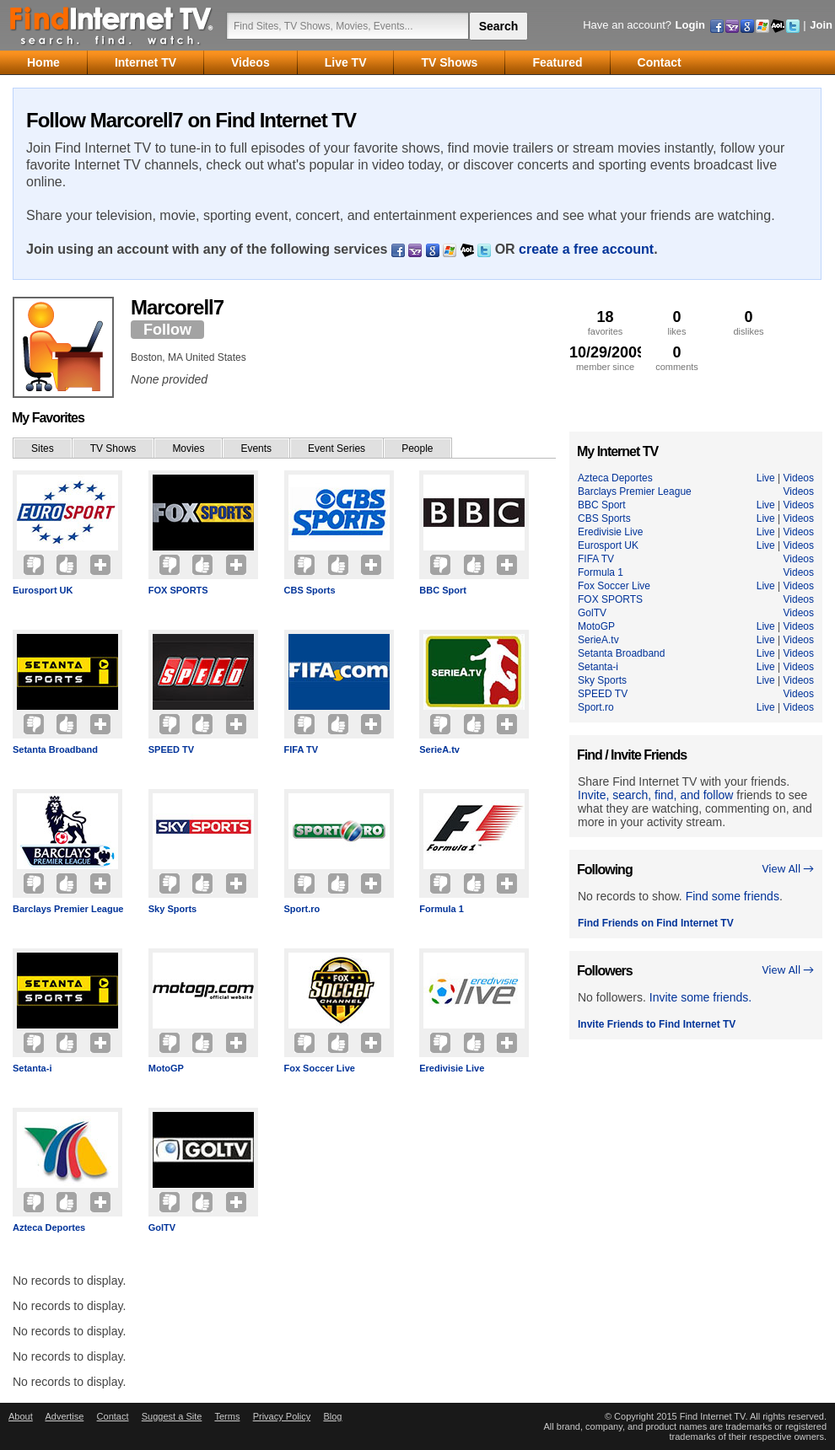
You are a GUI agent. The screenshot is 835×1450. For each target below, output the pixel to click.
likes (677, 322)
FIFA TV (301, 749)
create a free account (586, 249)
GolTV (161, 1227)
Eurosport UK (43, 590)
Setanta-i (32, 1068)
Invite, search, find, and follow (655, 795)
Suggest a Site (172, 1416)
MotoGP (166, 1068)
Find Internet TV (112, 25)
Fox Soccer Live (319, 1068)
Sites (42, 448)
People (417, 448)
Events (256, 448)
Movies (188, 448)
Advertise (64, 1416)
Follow (167, 329)
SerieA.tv (439, 749)
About (20, 1416)
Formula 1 (441, 909)
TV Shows (113, 448)
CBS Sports (310, 590)
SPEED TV (171, 749)
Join (821, 25)
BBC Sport (442, 590)
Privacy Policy (281, 1416)
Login (690, 25)
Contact (113, 1416)
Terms (227, 1416)
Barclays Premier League (68, 909)
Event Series (336, 448)
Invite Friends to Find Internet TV (656, 1024)
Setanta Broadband (55, 749)
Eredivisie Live (451, 1068)
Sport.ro (302, 909)
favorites (605, 322)
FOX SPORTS (178, 590)
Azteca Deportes (49, 1227)
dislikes (748, 322)
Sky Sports (172, 909)
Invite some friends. (700, 997)
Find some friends (732, 896)
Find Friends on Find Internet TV (656, 923)
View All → (788, 869)
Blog (332, 1416)
